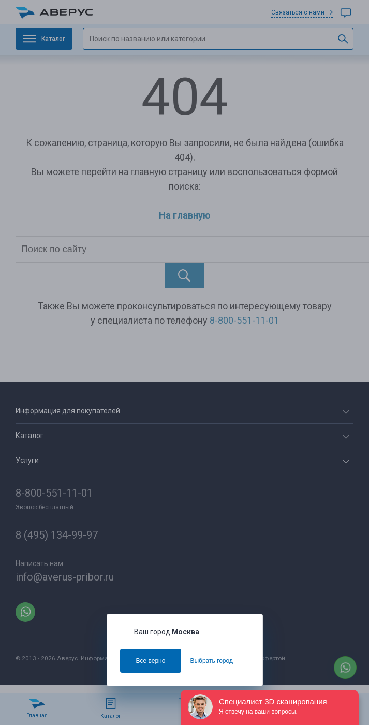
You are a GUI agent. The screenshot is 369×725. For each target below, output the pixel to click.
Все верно (151, 660)
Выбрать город (211, 660)
